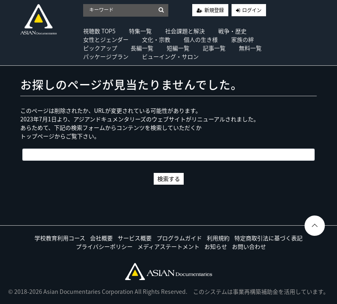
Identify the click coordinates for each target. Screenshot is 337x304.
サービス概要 (135, 238)
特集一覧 (140, 31)
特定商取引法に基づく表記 (268, 238)
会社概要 (101, 238)
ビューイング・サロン (170, 56)
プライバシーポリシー (104, 246)
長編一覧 (142, 48)
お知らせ (215, 246)
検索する (168, 179)
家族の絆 (242, 39)
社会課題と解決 (185, 31)
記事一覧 (214, 48)
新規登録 (214, 10)
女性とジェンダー (106, 39)
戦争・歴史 (232, 31)
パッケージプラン (106, 56)
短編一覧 (178, 48)
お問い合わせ (249, 246)
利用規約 (218, 238)
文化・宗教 (156, 39)
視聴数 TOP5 (99, 31)
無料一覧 (250, 48)
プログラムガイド (179, 238)
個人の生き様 (201, 39)
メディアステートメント (168, 246)
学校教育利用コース (59, 238)
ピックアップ (100, 48)
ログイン (252, 10)
